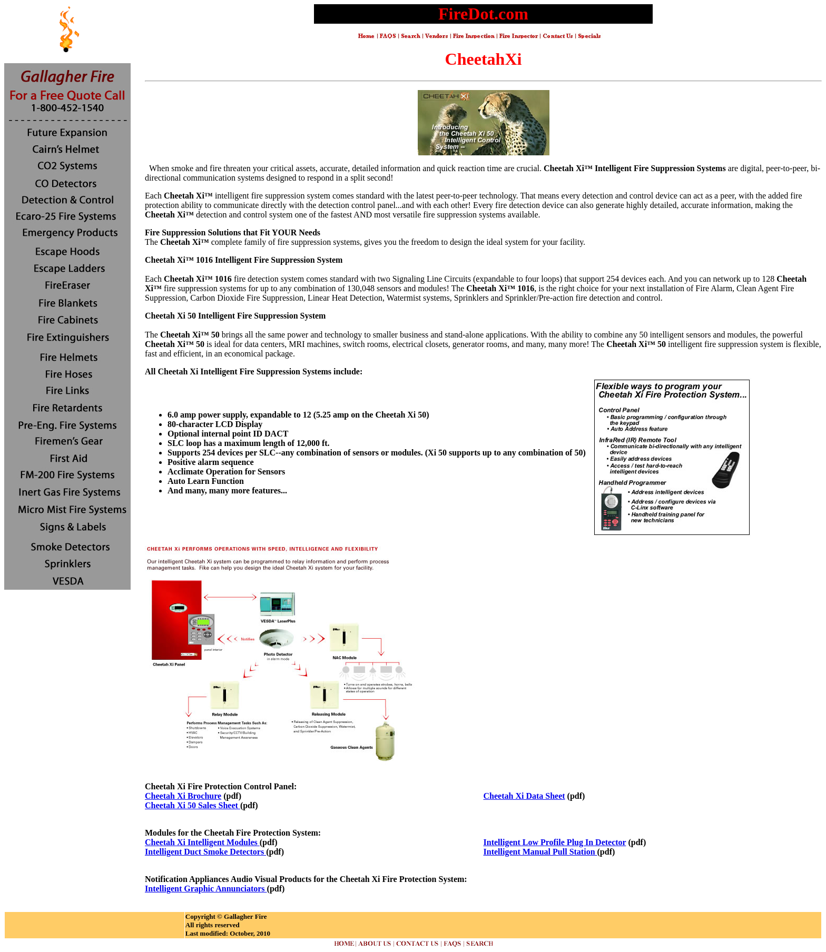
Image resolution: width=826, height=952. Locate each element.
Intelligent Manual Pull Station (540, 851)
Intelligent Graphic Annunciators (206, 888)
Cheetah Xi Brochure (183, 795)
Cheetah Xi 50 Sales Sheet (192, 805)
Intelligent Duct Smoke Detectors (205, 851)
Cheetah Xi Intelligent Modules (202, 842)
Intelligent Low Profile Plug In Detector (555, 842)
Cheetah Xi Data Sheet (524, 795)
